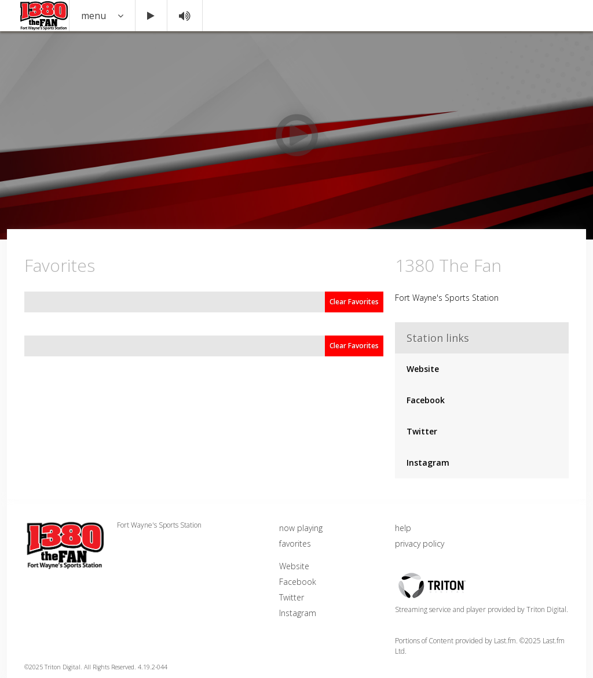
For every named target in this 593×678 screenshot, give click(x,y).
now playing (301, 527)
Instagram (428, 462)
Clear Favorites (354, 302)
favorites (295, 543)
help (403, 527)
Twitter (422, 431)
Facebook (426, 400)
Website (423, 368)
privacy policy (419, 543)
